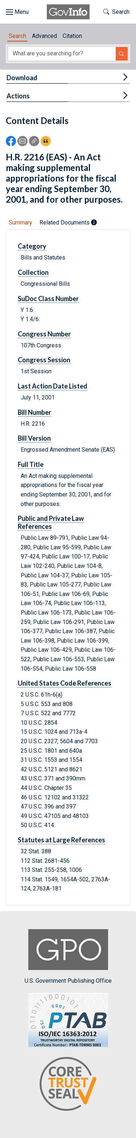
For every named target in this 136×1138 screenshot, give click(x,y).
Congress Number (44, 334)
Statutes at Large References (61, 840)
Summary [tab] (20, 222)
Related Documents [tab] (68, 222)
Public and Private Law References (51, 522)
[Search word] (62, 54)
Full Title (31, 464)
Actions (18, 96)
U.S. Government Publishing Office (68, 956)
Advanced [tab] (44, 35)
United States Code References (64, 683)
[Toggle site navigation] (17, 12)
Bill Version (34, 438)
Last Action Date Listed (52, 386)
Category (32, 246)
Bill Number (34, 412)
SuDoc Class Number (48, 299)
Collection (33, 272)
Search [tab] (17, 35)
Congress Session (44, 360)
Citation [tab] (72, 35)
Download (22, 78)
